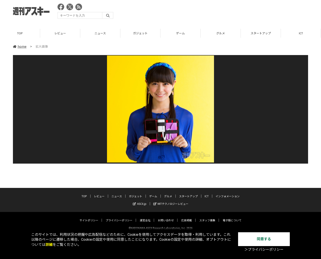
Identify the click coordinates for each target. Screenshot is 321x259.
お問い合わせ (166, 216)
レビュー (60, 33)
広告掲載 (186, 216)
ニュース (100, 33)
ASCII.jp (139, 199)
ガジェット (140, 33)
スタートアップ (261, 33)
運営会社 (145, 216)
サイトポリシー (89, 216)
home (20, 46)
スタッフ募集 (207, 216)
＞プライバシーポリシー (264, 249)
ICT (301, 33)
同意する (264, 239)
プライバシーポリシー (119, 216)
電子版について (232, 216)
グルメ (220, 33)
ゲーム (180, 33)
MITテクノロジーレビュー (170, 199)
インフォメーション (228, 192)
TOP (20, 33)
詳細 (49, 245)
